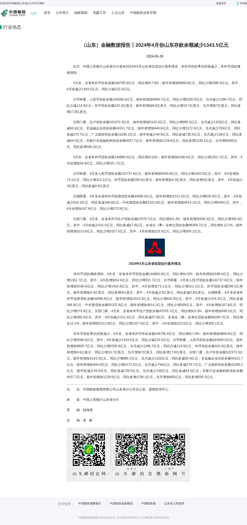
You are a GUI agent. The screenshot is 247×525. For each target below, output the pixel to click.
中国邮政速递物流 (121, 503)
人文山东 (118, 12)
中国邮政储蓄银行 (89, 503)
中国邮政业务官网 (143, 12)
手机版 (242, 3)
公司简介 (62, 12)
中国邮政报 (148, 503)
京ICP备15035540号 (127, 517)
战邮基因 (80, 12)
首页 (47, 12)
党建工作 (99, 12)
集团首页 (221, 3)
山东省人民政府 (174, 503)
